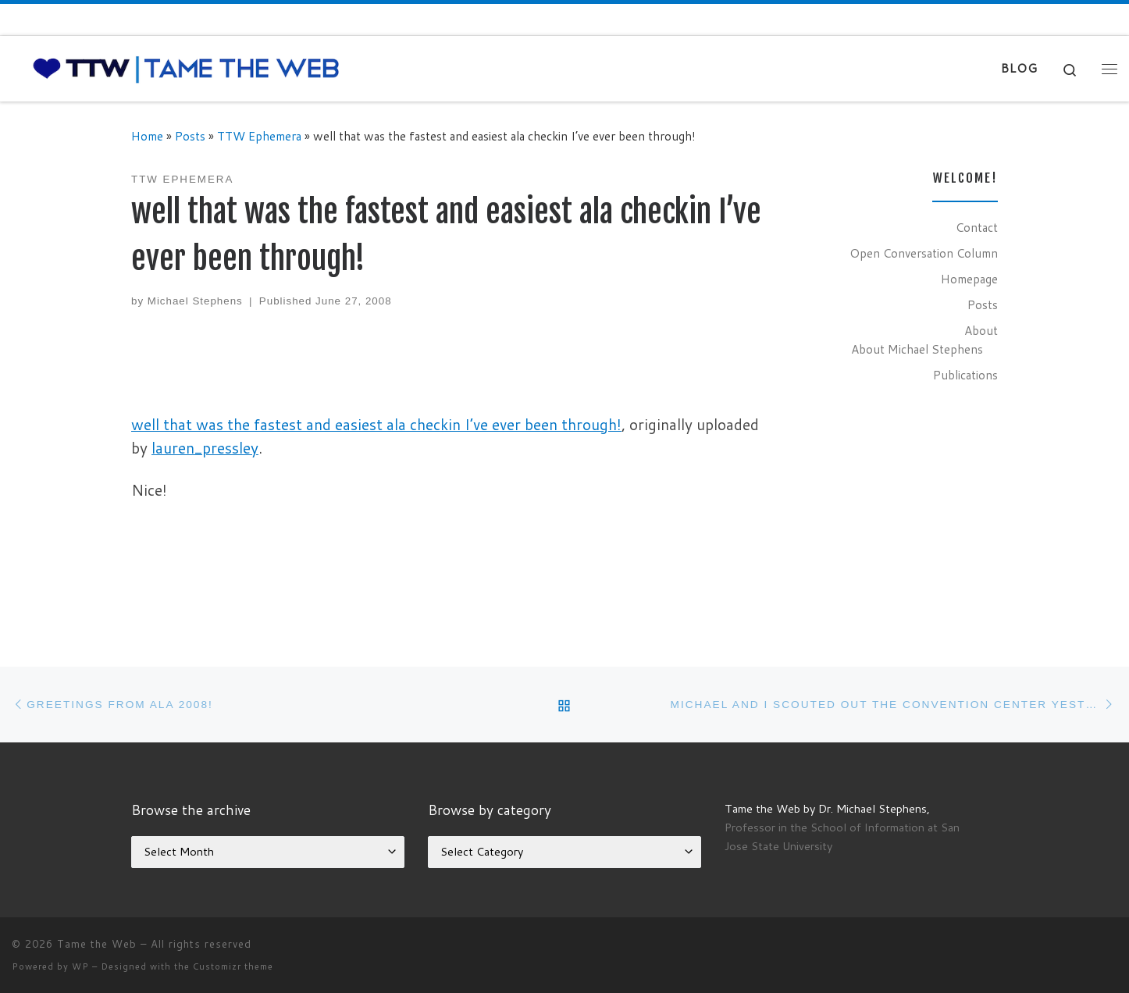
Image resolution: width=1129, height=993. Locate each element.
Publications (965, 374)
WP (80, 966)
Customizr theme (233, 966)
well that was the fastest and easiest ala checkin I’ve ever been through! (376, 424)
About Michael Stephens (917, 349)
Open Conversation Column (923, 253)
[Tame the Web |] (186, 67)
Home (147, 135)
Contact (977, 227)
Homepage (969, 278)
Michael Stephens (195, 301)
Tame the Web (97, 944)
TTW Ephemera (259, 135)
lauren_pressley (204, 447)
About (981, 330)
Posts (190, 135)
